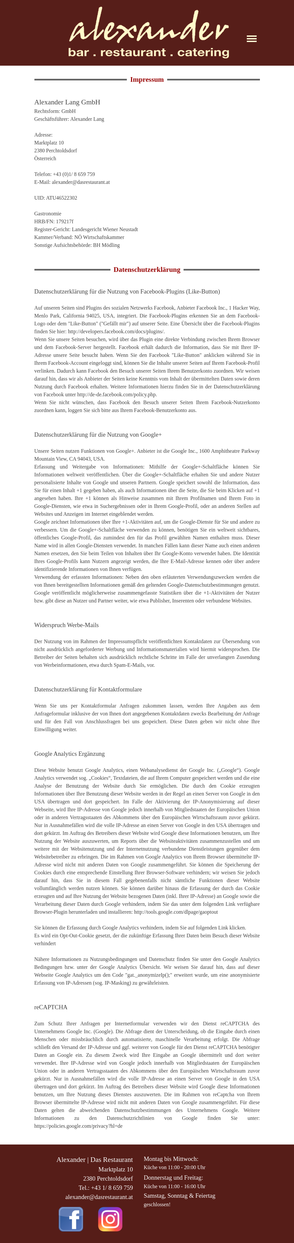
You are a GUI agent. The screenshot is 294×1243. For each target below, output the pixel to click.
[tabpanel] (147, 173)
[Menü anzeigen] (252, 38)
